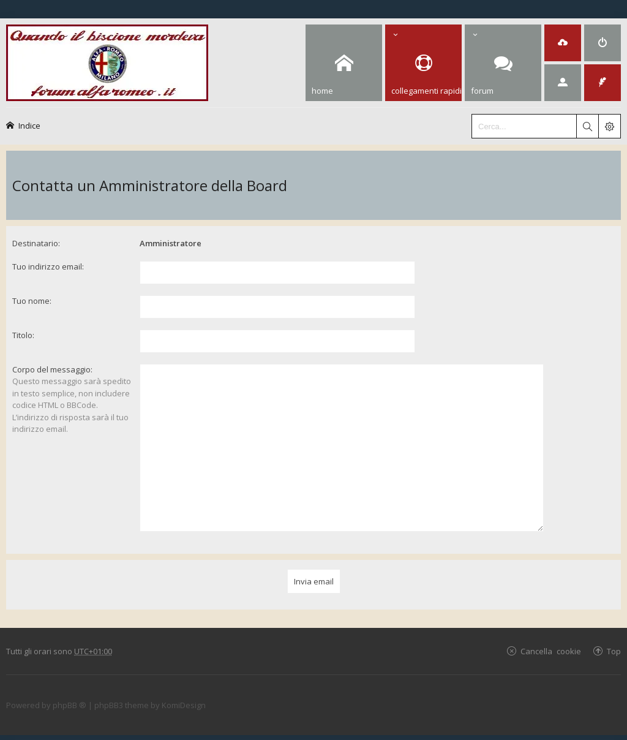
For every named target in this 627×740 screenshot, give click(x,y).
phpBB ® (69, 691)
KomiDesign (184, 691)
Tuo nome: (31, 300)
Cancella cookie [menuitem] (550, 637)
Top (614, 637)
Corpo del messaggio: (52, 369)
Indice (29, 125)
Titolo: (23, 335)
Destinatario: (36, 243)
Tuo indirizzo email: (48, 266)
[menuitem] (562, 43)
